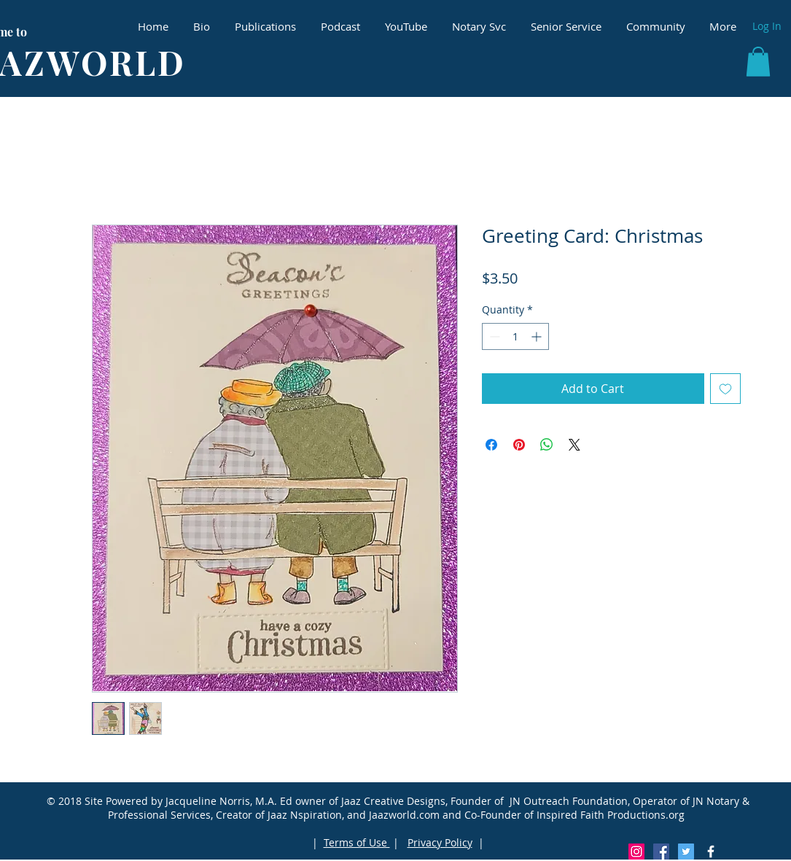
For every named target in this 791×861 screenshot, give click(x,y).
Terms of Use (357, 842)
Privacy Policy (440, 842)
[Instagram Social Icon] (636, 852)
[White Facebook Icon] (711, 852)
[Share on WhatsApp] (547, 444)
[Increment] (538, 336)
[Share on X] (574, 444)
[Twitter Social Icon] (686, 852)
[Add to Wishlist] (725, 388)
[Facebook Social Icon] (661, 852)
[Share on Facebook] (491, 444)
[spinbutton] (515, 336)
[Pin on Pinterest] (519, 444)
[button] (758, 62)
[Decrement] (493, 336)
